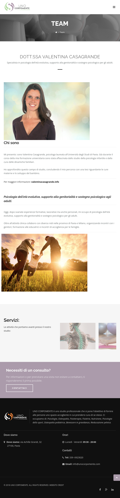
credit (61, 485)
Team (62, 32)
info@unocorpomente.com (86, 464)
